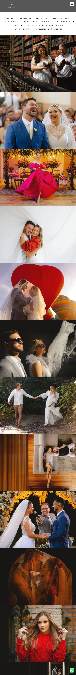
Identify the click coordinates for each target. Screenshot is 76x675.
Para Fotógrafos (23, 29)
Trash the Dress (35, 25)
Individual (47, 21)
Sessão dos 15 (12, 21)
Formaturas (30, 21)
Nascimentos (64, 21)
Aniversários (56, 25)
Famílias (17, 25)
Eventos (58, 29)
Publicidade (42, 29)
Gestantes (41, 18)
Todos (10, 18)
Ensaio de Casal (60, 18)
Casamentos (24, 18)
